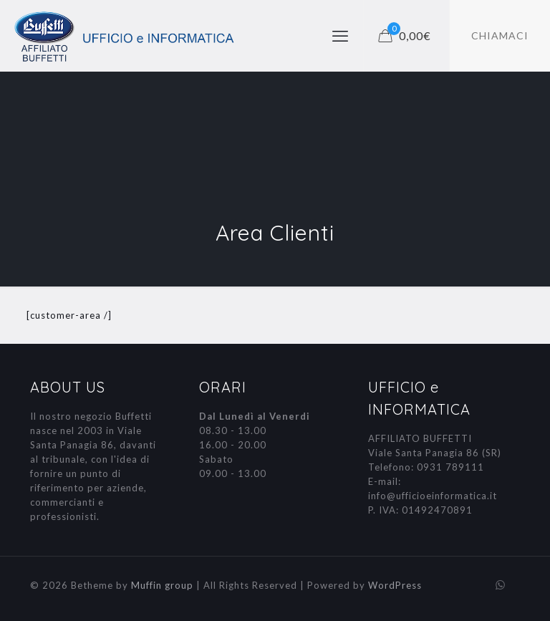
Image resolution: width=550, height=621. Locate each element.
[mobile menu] (340, 36)
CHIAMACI (500, 35)
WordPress (395, 585)
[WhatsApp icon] (500, 584)
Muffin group (162, 585)
